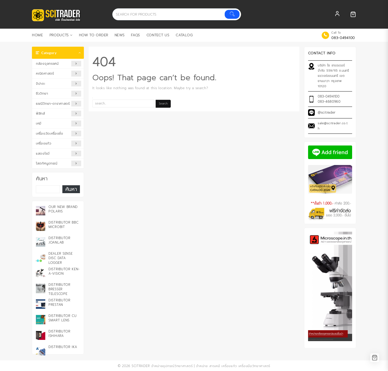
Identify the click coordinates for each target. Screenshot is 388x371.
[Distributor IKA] (40, 350)
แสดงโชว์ (58, 153)
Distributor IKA (62, 347)
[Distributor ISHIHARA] (40, 335)
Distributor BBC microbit (63, 224)
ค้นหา (42, 178)
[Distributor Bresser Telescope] (40, 288)
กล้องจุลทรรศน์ (58, 63)
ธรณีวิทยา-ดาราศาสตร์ (58, 103)
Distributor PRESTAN (59, 302)
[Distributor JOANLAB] (40, 242)
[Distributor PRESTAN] (40, 304)
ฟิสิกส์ (58, 113)
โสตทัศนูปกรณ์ (58, 163)
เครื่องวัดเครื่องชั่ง (58, 133)
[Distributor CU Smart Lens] (40, 319)
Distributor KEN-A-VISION (64, 271)
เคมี (58, 123)
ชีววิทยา (58, 93)
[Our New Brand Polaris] (40, 210)
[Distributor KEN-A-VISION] (40, 273)
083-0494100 (343, 38)
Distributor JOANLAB (59, 240)
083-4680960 (329, 101)
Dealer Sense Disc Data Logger (60, 258)
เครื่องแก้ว (58, 143)
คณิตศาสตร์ (58, 73)
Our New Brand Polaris (63, 209)
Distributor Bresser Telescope (59, 289)
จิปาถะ (58, 83)
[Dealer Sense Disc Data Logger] (40, 257)
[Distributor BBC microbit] (40, 226)
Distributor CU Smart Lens (62, 318)
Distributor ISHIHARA (59, 333)
